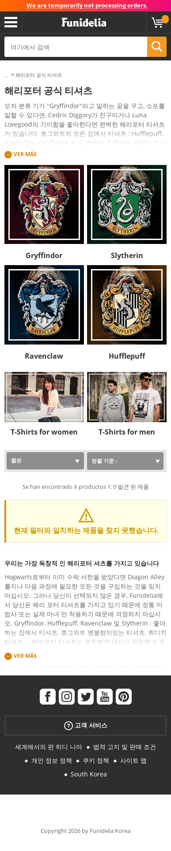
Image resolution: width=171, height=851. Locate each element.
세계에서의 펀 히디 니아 (48, 746)
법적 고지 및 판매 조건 (124, 746)
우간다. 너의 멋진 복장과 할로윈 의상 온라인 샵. (84, 22)
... (6, 75)
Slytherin (127, 255)
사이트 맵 (133, 760)
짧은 (16, 460)
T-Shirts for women (44, 432)
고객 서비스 (85, 725)
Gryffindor (44, 255)
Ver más (25, 154)
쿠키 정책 (96, 760)
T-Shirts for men (127, 432)
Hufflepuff (127, 356)
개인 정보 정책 (51, 760)
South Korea (89, 774)
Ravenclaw (44, 356)
